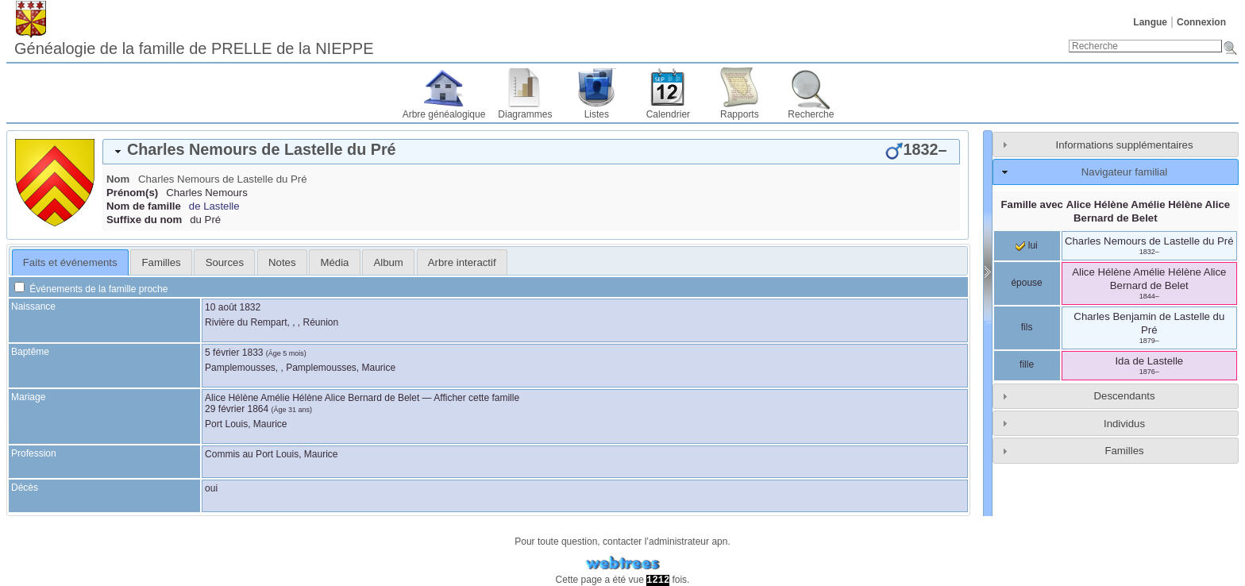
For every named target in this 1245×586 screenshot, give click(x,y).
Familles (1123, 451)
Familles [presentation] (161, 262)
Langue (1150, 22)
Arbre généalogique (444, 114)
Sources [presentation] (225, 262)
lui (1026, 245)
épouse (1026, 282)
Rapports (739, 114)
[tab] (531, 151)
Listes (596, 114)
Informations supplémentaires (1124, 145)
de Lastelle (214, 206)
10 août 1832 (232, 307)
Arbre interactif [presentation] (462, 262)
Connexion (1201, 22)
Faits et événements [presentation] (70, 262)
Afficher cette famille (476, 397)
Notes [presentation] (281, 262)
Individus (1124, 424)
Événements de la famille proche (91, 289)
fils (1027, 327)
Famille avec (1116, 211)
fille (1027, 364)
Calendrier (668, 114)
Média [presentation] (335, 262)
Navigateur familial (1124, 172)
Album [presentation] (388, 262)
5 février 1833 (234, 352)
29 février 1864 (236, 408)
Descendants (1124, 396)
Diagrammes (525, 114)
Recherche (811, 114)
